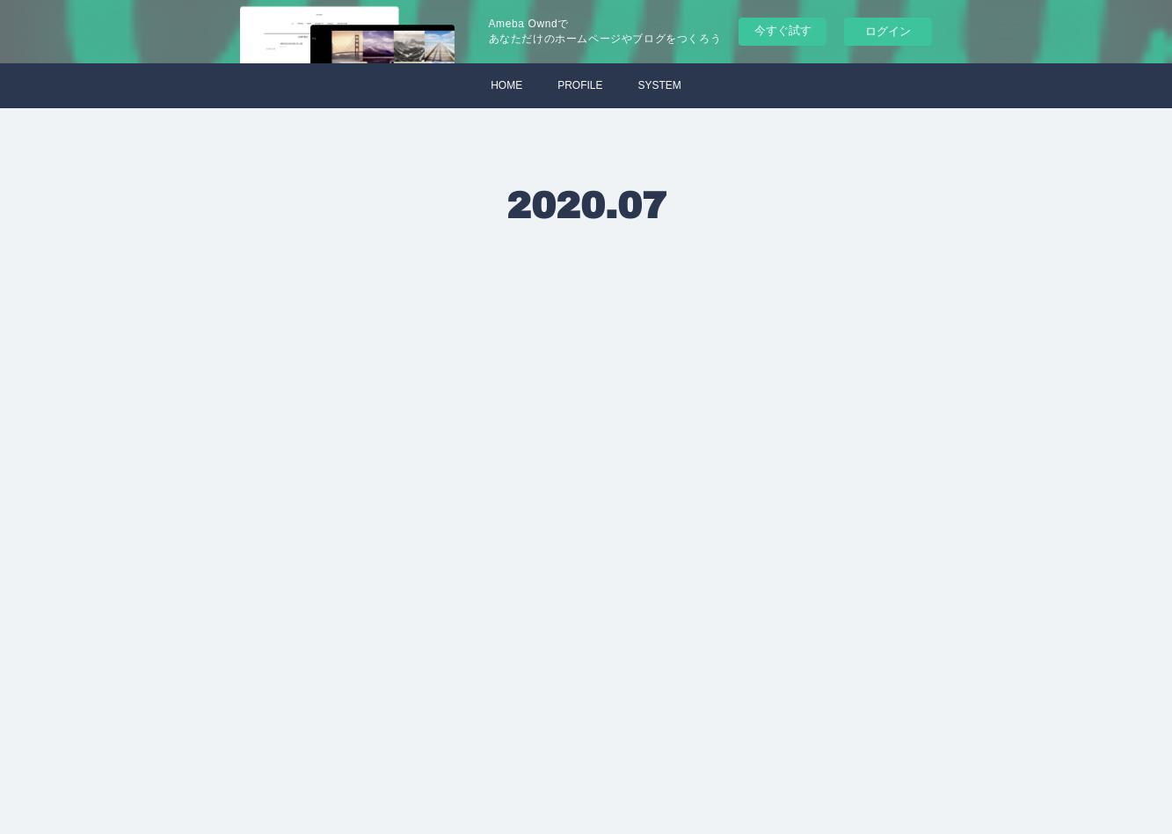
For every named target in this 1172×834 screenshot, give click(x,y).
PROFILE (579, 85)
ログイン (888, 31)
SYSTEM (659, 85)
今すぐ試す (783, 30)
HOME (506, 85)
